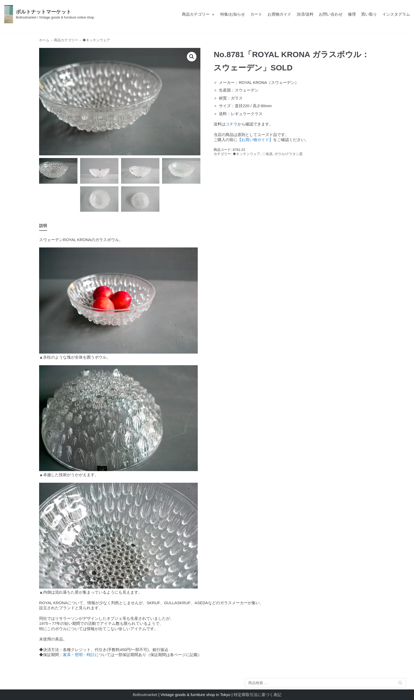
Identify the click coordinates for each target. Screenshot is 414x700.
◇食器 (267, 154)
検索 (400, 683)
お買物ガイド (279, 14)
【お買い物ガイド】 (255, 139)
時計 (91, 654)
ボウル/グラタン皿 (288, 154)
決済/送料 (305, 14)
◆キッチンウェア (96, 40)
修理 (352, 14)
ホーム (44, 40)
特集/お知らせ (232, 14)
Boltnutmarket (145, 694)
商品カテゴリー (66, 40)
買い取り (369, 14)
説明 (43, 225)
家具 (67, 654)
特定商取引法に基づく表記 (257, 694)
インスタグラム (396, 14)
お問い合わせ (331, 14)
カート (256, 14)
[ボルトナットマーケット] (49, 14)
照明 (79, 654)
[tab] (43, 226)
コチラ (231, 124)
